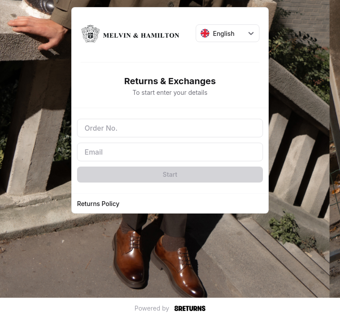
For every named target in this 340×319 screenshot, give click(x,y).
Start (170, 174)
